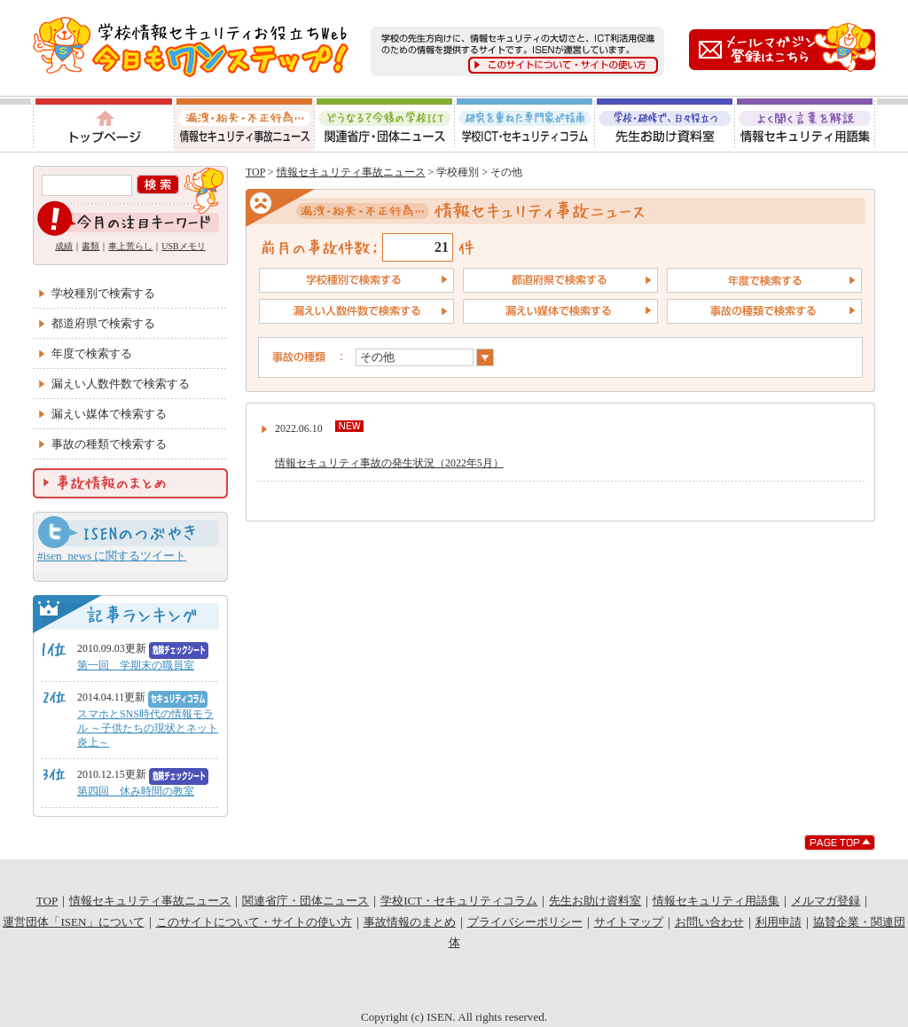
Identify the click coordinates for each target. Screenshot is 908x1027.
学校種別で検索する (103, 293)
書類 (90, 246)
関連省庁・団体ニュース (385, 124)
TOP (255, 172)
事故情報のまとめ (410, 922)
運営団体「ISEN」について (73, 922)
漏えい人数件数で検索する (120, 383)
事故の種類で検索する (109, 444)
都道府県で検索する (103, 323)
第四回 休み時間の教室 (135, 791)
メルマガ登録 (825, 900)
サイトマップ (628, 922)
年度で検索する (91, 353)
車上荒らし (130, 246)
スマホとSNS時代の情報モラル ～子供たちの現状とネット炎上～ (147, 728)
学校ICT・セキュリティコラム (525, 124)
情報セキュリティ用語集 (806, 124)
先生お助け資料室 (665, 124)
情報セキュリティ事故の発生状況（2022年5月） (389, 463)
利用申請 (778, 922)
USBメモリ (183, 246)
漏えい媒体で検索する (109, 413)
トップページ (102, 124)
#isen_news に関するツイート (111, 555)
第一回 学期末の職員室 (135, 665)
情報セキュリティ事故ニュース (244, 124)
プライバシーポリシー (525, 922)
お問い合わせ (709, 922)
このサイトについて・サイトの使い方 (254, 922)
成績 (64, 246)
